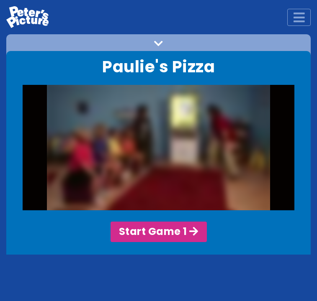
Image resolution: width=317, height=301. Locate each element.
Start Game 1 (158, 231)
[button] (158, 45)
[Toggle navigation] (299, 17)
